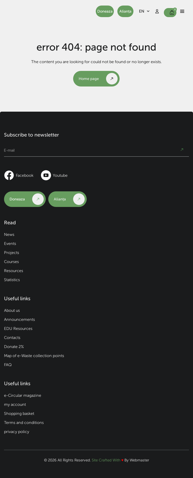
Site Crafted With (106, 460)
